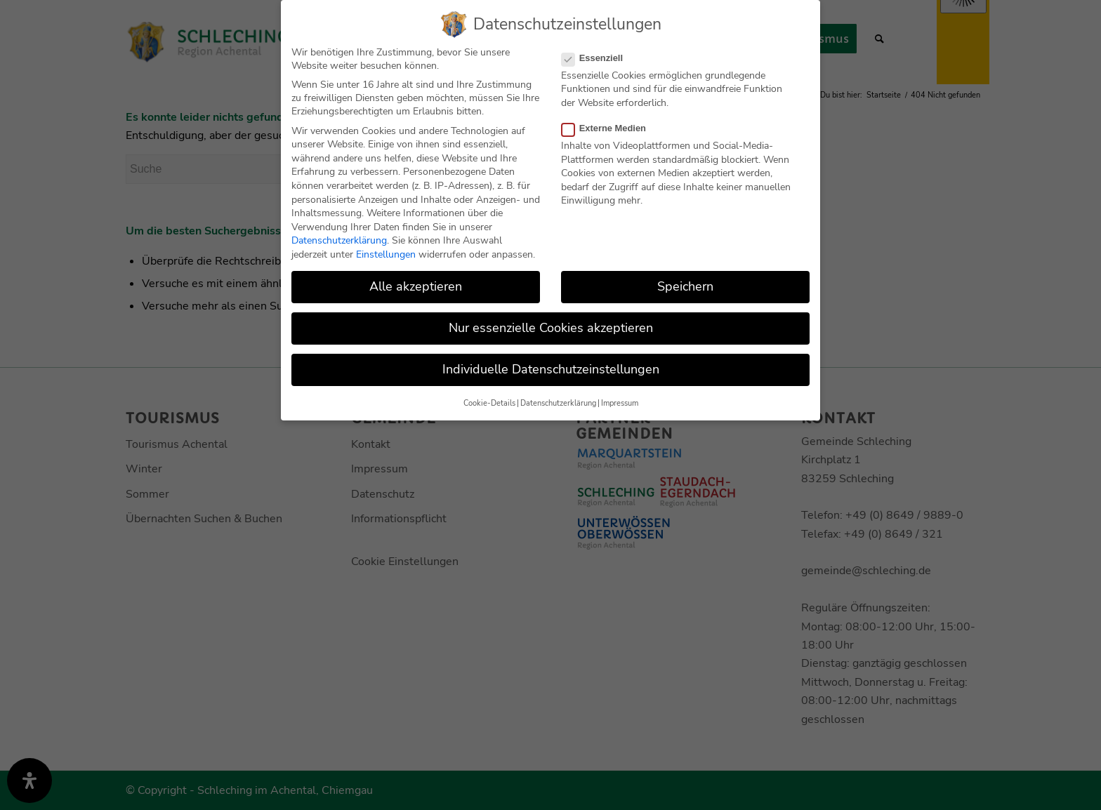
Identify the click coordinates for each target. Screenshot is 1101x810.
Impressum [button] (619, 402)
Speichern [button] (685, 285)
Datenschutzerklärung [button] (558, 402)
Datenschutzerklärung (339, 239)
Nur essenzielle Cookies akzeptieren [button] (551, 327)
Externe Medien (609, 126)
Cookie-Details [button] (489, 402)
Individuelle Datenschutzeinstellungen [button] (550, 368)
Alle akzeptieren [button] (415, 285)
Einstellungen (386, 253)
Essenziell (598, 56)
